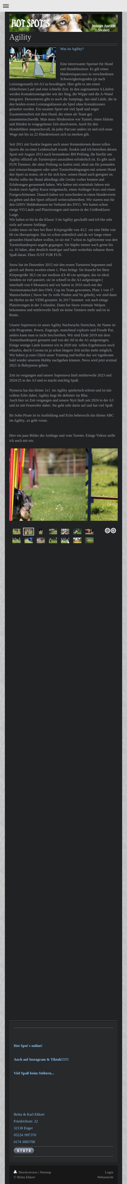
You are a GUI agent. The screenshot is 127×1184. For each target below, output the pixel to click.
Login (109, 1172)
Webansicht (105, 1177)
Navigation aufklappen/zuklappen (63, 6)
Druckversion (26, 1172)
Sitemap (45, 1172)
